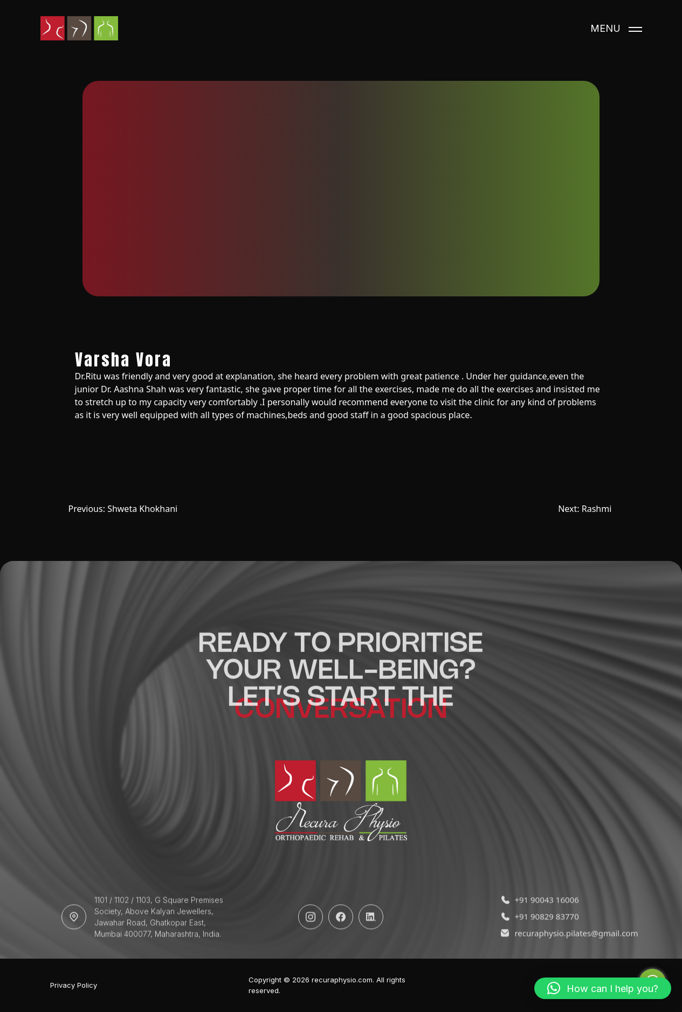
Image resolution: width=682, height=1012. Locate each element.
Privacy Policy (73, 985)
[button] (602, 988)
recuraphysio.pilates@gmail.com (562, 953)
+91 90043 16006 (539, 919)
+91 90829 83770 (539, 936)
